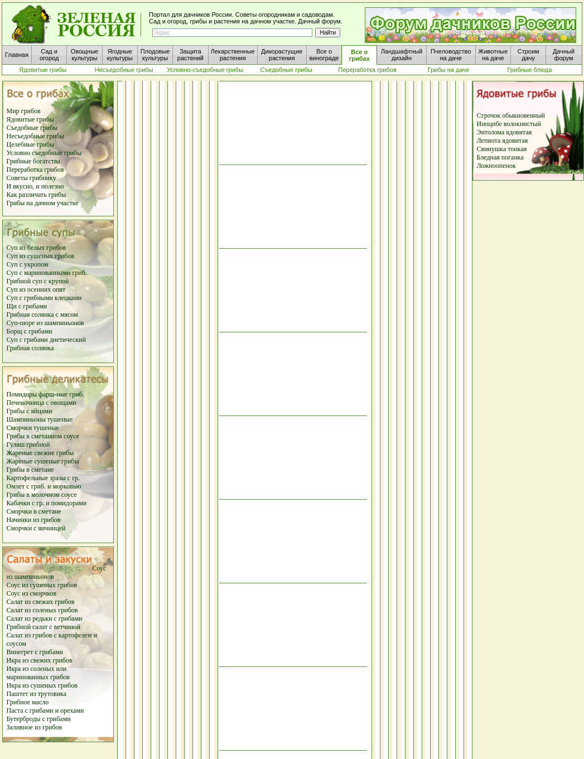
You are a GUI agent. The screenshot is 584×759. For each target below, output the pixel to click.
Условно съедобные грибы (44, 153)
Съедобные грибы (32, 128)
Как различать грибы (36, 195)
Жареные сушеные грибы (43, 461)
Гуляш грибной (28, 444)
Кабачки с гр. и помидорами (47, 503)
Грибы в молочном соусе (42, 495)
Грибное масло (28, 702)
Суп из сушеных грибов (41, 256)
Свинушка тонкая (502, 149)
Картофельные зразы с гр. (43, 478)
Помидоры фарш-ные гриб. (45, 394)
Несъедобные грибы (36, 136)
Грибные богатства (33, 161)
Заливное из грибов (34, 727)
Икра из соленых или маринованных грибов (38, 673)
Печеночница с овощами (41, 403)
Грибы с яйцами (29, 411)
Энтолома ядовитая (504, 132)
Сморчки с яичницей (36, 528)
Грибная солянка (30, 348)
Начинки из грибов (34, 520)
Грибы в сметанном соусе (43, 436)
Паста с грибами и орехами (45, 710)
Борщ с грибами (29, 331)
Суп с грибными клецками (44, 298)
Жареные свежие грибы (40, 453)
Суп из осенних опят (36, 289)
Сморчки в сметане (34, 511)
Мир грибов (24, 111)
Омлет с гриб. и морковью (44, 486)
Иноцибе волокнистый (509, 124)
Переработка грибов (35, 169)
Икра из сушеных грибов (42, 685)
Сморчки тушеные (33, 428)
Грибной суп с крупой (38, 281)
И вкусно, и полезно (35, 186)
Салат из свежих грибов (41, 602)
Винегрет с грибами (35, 652)
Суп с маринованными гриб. (47, 273)
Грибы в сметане (30, 469)
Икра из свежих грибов (40, 660)
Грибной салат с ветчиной (44, 627)
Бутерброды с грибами (39, 719)
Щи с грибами (27, 306)
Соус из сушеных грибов (42, 585)
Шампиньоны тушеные (40, 419)
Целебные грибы (31, 144)
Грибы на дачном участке (43, 203)
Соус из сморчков (32, 593)
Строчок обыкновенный (511, 115)
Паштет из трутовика (37, 694)
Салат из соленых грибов (42, 610)
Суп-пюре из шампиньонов (45, 323)
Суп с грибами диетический (46, 340)
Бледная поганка (500, 157)
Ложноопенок (496, 166)
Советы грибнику (31, 178)
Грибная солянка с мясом (42, 314)
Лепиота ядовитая (502, 140)
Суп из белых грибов (36, 248)
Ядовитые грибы (30, 119)
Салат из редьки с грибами (45, 618)
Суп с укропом (28, 264)
